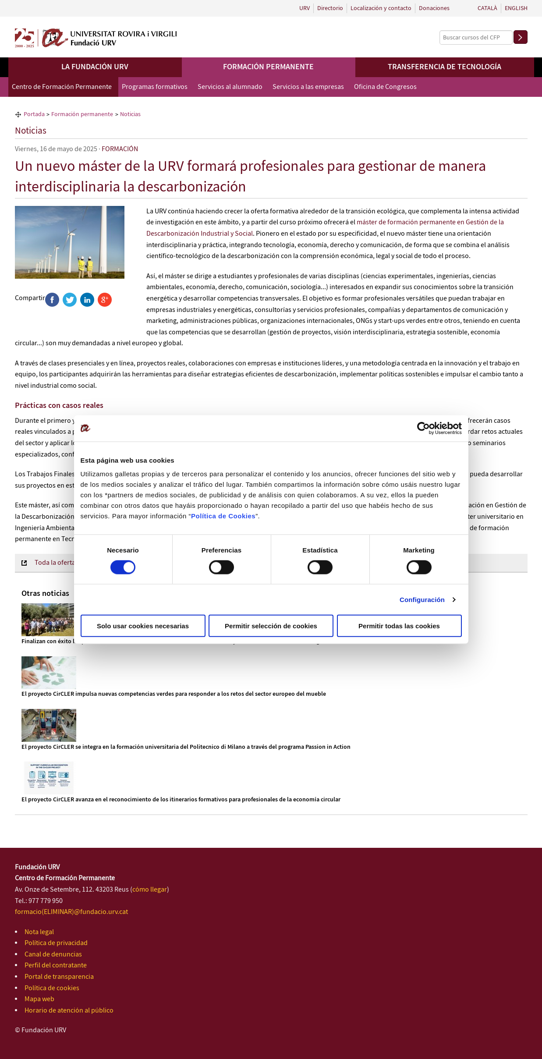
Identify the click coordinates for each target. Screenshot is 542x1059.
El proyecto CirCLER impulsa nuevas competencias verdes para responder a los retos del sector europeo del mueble (173, 694)
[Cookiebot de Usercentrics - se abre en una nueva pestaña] (423, 428)
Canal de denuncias (53, 954)
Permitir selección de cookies (271, 626)
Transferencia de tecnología (444, 67)
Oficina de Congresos (385, 87)
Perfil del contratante (56, 965)
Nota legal (39, 932)
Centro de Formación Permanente (62, 87)
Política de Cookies (223, 516)
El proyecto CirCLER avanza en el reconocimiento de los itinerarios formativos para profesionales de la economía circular (180, 800)
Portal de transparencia (59, 976)
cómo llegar (149, 889)
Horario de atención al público (69, 1010)
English (516, 8)
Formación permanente (268, 67)
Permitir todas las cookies (399, 626)
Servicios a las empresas (308, 87)
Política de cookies (52, 988)
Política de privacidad (56, 943)
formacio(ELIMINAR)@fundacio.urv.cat (71, 912)
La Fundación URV (94, 67)
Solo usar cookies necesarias (143, 626)
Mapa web (39, 999)
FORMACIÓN (120, 149)
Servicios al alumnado (230, 87)
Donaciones (434, 8)
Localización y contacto (381, 8)
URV (304, 8)
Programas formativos (155, 87)
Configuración (422, 599)
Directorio (330, 8)
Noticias (30, 131)
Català (487, 8)
